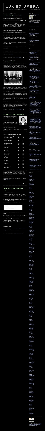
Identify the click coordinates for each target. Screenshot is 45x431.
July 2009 (30, 227)
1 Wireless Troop (35, 105)
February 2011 (31, 251)
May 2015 (30, 316)
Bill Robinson (36, 14)
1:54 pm (15, 57)
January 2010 (31, 235)
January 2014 (31, 295)
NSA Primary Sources (32, 87)
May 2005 (30, 174)
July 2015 (30, 319)
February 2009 (31, 221)
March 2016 (31, 329)
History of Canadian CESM (33, 134)
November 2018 (31, 361)
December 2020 (31, 379)
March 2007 (31, 197)
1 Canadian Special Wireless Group (35, 128)
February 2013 (31, 281)
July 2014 (30, 303)
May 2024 (30, 404)
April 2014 (30, 299)
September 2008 (31, 214)
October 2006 (31, 192)
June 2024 (30, 405)
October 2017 (31, 348)
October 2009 (31, 231)
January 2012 (31, 264)
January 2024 (31, 399)
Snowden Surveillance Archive (34, 86)
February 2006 (31, 184)
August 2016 (31, 333)
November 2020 (31, 378)
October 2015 (31, 323)
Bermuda (39, 113)
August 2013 (31, 289)
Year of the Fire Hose (32, 153)
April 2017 (30, 342)
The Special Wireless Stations (34, 100)
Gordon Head (36, 117)
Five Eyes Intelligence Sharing (34, 90)
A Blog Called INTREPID (33, 81)
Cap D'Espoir (32, 114)
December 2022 (31, 392)
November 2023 (31, 397)
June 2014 (30, 302)
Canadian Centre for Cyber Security (35, 54)
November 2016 (31, 337)
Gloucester (31, 117)
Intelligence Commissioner (33, 64)
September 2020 (31, 375)
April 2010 (30, 239)
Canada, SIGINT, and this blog (34, 26)
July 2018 (30, 358)
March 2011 (31, 252)
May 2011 (30, 255)
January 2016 (31, 327)
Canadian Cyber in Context (33, 145)
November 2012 (31, 277)
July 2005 (30, 176)
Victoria (31, 105)
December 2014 (31, 310)
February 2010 (31, 236)
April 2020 (30, 371)
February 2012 (31, 265)
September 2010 (31, 244)
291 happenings (31, 98)
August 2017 (31, 346)
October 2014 (31, 307)
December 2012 (31, 278)
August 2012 (31, 273)
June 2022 (30, 388)
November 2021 (31, 383)
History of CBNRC (32, 80)
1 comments (19, 57)
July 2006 (30, 191)
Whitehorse (36, 121)
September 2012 (31, 274)
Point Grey (39, 120)
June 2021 (30, 382)
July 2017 (30, 345)
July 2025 (30, 412)
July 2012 (30, 272)
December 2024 (31, 408)
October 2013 (31, 291)
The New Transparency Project (34, 144)
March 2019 (31, 363)
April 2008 (30, 209)
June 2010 (30, 242)
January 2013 (31, 280)
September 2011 (31, 259)
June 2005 (30, 175)
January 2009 (31, 219)
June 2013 (30, 286)
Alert (37, 102)
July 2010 (30, 243)
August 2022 (31, 391)
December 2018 (31, 362)
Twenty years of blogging (33, 161)
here (12, 54)
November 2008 (31, 217)
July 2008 (30, 213)
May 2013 (30, 285)
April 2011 (30, 253)
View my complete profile (34, 22)
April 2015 (30, 315)
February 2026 (31, 413)
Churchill (38, 114)
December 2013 (31, 294)
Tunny (9, 88)
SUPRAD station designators (34, 112)
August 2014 (31, 304)
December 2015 (31, 325)
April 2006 (30, 187)
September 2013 (31, 290)
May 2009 (30, 225)
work (31, 423)
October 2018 (31, 359)
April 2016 (30, 331)
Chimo (35, 114)
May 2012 (30, 269)
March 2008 (31, 208)
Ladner (31, 119)
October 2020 (31, 376)
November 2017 (31, 349)
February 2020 (31, 370)
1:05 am (15, 109)
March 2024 (31, 401)
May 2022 (30, 387)
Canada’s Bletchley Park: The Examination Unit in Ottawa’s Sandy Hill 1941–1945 (34, 77)
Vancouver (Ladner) (35, 104)
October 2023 (31, 396)
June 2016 (30, 332)
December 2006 (31, 193)
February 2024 (31, 400)
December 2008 (31, 218)
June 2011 (30, 256)
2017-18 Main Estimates (9, 17)
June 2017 (30, 344)
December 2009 (31, 234)
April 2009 (30, 223)
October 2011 (31, 260)
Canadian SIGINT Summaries (34, 82)
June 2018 (30, 357)
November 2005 (31, 181)
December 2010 (31, 248)
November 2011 (31, 261)
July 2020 (30, 374)
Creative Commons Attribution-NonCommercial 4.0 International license (35, 424)
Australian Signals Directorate (34, 40)
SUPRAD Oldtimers (32, 97)
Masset (36, 103)
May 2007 (30, 200)
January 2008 (31, 205)
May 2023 (30, 395)
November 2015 (31, 324)
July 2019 (30, 366)
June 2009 (30, 226)
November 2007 (31, 202)
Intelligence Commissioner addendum (35, 169)
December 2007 (31, 204)
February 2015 (31, 312)
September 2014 (31, 306)
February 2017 (31, 341)
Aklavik (34, 113)
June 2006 (30, 189)
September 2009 (31, 230)
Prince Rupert (32, 121)
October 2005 (31, 180)
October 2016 (31, 336)
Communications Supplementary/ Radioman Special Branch (35, 123)
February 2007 (31, 196)
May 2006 (30, 188)
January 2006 (31, 183)
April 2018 (30, 355)
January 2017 (31, 340)
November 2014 (31, 308)
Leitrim (33, 103)
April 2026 (30, 414)
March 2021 (31, 380)
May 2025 (30, 409)
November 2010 (31, 247)
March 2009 (31, 222)
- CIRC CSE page (33, 96)
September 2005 (31, 179)
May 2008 (30, 210)
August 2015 (31, 320)
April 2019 (30, 365)
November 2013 (31, 293)
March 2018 (31, 354)
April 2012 (30, 268)
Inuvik (38, 118)
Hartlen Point (34, 118)
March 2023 (31, 393)
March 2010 (31, 238)
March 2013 (31, 282)
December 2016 (31, 338)
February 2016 (31, 328)
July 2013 (30, 287)
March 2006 (31, 185)
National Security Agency (33, 30)
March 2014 (31, 298)
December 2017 (31, 350)
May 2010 (30, 240)
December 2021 (31, 384)
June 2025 (30, 410)
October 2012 (31, 276)
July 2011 (30, 257)
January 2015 (31, 311)
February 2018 (31, 353)
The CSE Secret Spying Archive (34, 85)
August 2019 (31, 367)
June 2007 (30, 201)
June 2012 (30, 270)
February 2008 (31, 206)
